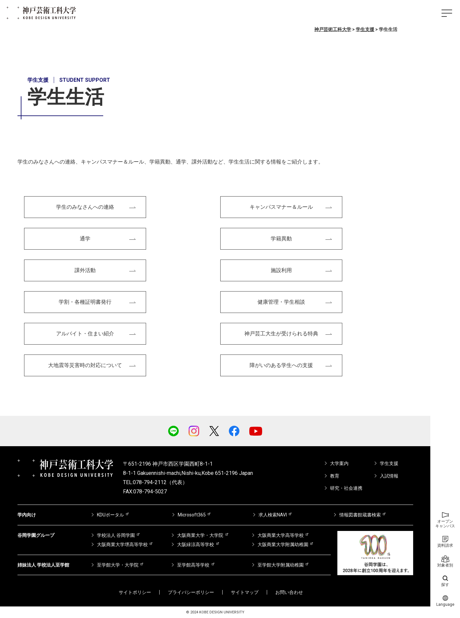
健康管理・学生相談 (281, 302)
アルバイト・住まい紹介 (85, 333)
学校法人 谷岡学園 (116, 535)
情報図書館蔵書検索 (360, 514)
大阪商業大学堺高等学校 (122, 544)
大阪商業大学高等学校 (281, 535)
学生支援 (389, 463)
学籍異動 (281, 238)
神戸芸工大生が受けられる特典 (281, 333)
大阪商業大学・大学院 (200, 535)
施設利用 (281, 270)
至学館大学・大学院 (117, 565)
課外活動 (85, 270)
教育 (334, 476)
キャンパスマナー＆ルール (281, 207)
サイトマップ (245, 592)
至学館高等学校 (193, 565)
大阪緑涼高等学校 (195, 544)
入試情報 (389, 476)
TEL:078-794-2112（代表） (155, 482)
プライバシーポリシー (191, 592)
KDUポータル (110, 514)
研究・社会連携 (346, 488)
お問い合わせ (289, 592)
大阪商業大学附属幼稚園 (283, 544)
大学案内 (339, 463)
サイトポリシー (135, 592)
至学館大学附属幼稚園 (281, 565)
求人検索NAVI (273, 514)
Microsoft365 (192, 514)
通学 (85, 238)
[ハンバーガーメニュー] (446, 13)
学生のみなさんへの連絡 (85, 207)
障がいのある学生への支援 (281, 365)
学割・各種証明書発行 (85, 302)
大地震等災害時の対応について (85, 365)
